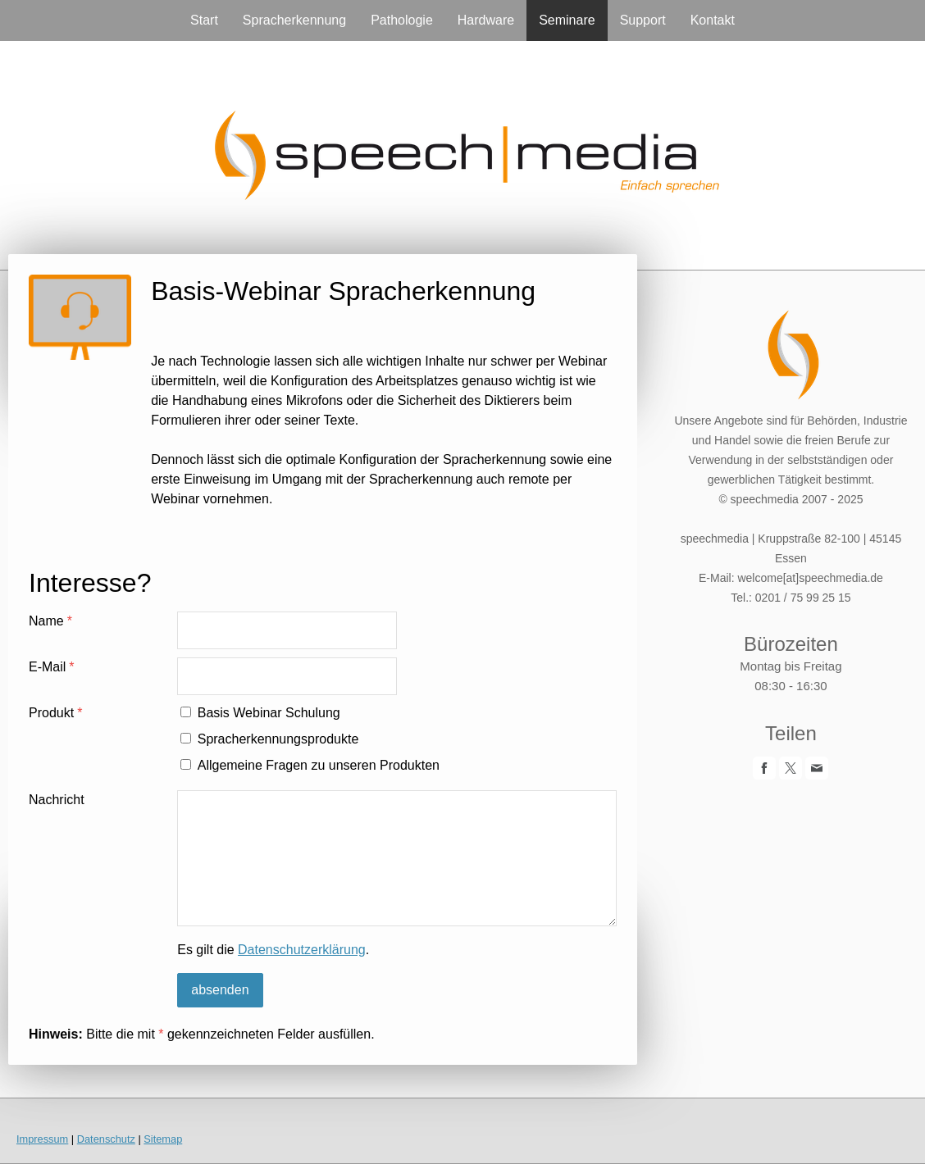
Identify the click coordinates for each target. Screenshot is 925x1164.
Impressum (42, 1139)
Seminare (567, 20)
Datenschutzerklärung (302, 950)
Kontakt (712, 20)
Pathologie (402, 20)
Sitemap (163, 1139)
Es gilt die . (273, 950)
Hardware (486, 20)
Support (643, 20)
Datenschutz (106, 1139)
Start (204, 20)
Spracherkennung (294, 20)
